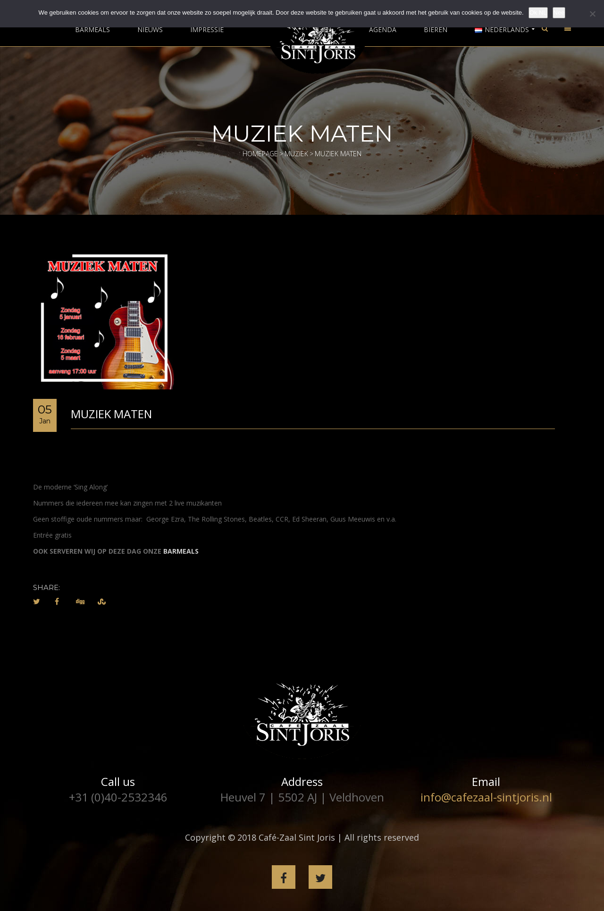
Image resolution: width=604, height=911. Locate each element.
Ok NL (538, 12)
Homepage (260, 153)
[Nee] (592, 13)
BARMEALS (181, 551)
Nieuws (150, 29)
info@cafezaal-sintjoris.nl (486, 797)
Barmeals (92, 29)
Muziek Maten (111, 414)
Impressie (207, 29)
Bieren (435, 29)
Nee (559, 12)
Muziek (296, 153)
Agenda (382, 29)
